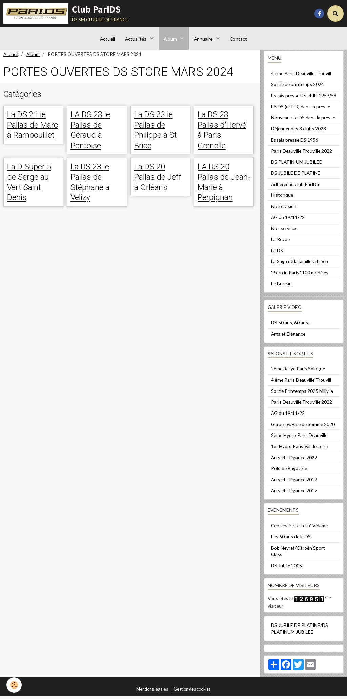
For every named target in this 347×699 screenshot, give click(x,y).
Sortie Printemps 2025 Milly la (302, 394)
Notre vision (284, 209)
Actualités (136, 39)
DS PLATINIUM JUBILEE (296, 165)
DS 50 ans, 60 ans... (291, 326)
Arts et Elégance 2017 (294, 494)
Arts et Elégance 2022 (294, 461)
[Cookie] (14, 685)
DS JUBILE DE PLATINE (295, 176)
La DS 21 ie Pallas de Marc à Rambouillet (32, 128)
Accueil (107, 39)
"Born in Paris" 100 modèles (299, 276)
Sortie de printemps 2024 (297, 87)
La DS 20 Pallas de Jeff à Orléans (157, 181)
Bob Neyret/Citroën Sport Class (298, 554)
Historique (282, 198)
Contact (238, 39)
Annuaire (203, 39)
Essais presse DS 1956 (294, 143)
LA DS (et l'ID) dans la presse (300, 110)
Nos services (284, 231)
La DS (277, 254)
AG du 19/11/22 (288, 221)
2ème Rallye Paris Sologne (298, 372)
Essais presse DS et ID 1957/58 (303, 99)
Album (171, 39)
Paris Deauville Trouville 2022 (301, 154)
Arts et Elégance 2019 (294, 483)
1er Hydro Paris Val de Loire (299, 449)
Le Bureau (281, 287)
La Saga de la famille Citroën (299, 265)
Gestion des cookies (192, 692)
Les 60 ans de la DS (291, 540)
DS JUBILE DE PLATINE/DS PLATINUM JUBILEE (299, 632)
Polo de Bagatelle (289, 471)
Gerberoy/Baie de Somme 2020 (303, 427)
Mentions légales (152, 692)
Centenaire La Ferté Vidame (299, 529)
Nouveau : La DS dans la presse (303, 121)
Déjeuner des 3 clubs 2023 (298, 132)
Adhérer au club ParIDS (295, 187)
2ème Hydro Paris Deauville (299, 438)
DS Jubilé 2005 (286, 569)
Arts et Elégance (288, 337)
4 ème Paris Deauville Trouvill (301, 77)
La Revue (280, 243)
